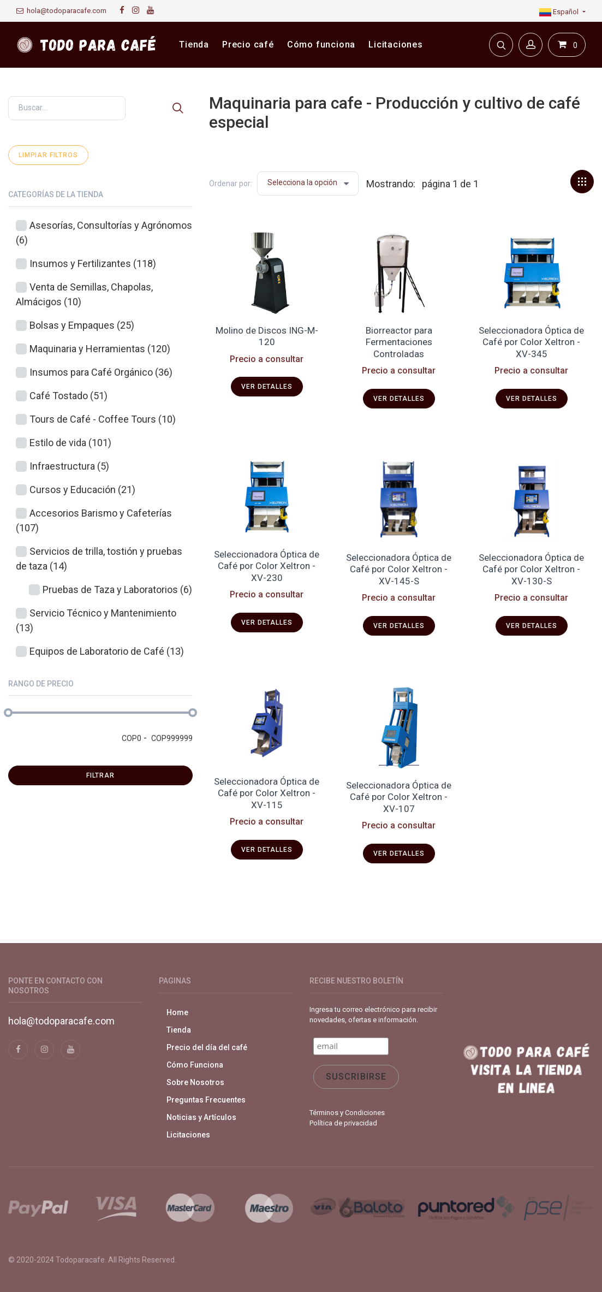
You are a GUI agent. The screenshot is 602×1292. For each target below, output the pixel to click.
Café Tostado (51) (68, 395)
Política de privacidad (343, 1123)
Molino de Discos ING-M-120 (267, 336)
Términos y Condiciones (347, 1113)
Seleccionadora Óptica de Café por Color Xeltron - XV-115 (266, 793)
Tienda (178, 1030)
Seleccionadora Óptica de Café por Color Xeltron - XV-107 (398, 797)
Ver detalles (266, 386)
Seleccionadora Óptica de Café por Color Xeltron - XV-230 (266, 566)
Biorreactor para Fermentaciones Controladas (399, 342)
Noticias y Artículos (201, 1117)
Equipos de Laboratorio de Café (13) (106, 651)
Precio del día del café (206, 1047)
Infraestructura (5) (69, 466)
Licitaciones (188, 1134)
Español (559, 12)
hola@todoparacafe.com (61, 11)
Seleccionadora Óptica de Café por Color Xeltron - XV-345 (531, 342)
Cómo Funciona (194, 1064)
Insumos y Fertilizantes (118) (92, 263)
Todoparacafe (80, 1259)
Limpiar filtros (48, 155)
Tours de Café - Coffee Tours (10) (102, 419)
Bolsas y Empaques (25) (81, 325)
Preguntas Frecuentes (206, 1099)
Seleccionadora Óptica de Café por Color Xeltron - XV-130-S (531, 569)
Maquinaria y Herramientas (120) (99, 348)
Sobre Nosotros (195, 1082)
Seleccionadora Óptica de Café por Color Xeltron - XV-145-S (398, 569)
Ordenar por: (230, 183)
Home (177, 1012)
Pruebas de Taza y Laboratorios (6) (117, 589)
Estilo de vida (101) (70, 442)
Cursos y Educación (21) (82, 489)
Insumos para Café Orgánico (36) (100, 372)
